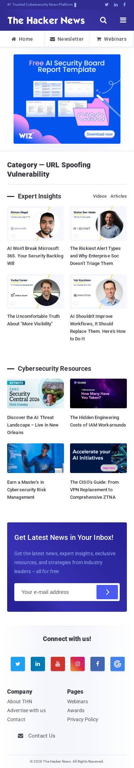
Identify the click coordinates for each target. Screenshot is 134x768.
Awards (76, 710)
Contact (16, 719)
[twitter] (18, 664)
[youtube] (58, 664)
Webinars (111, 39)
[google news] (116, 664)
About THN (19, 701)
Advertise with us (26, 710)
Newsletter (67, 39)
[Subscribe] (107, 592)
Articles (118, 196)
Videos (100, 196)
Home (22, 39)
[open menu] (123, 20)
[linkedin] (38, 664)
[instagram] (77, 664)
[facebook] (97, 664)
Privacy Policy (82, 719)
